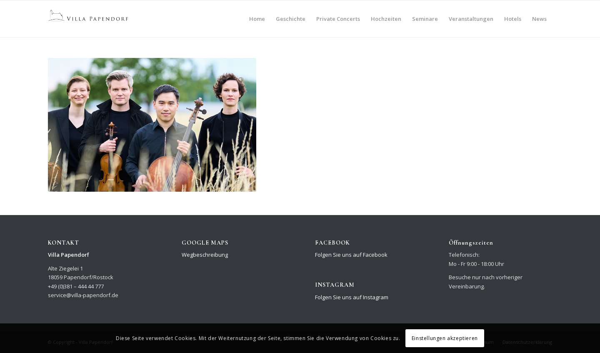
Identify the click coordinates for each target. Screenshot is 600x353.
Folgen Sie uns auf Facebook (351, 254)
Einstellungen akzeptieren (445, 338)
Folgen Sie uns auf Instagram (351, 297)
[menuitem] (257, 18)
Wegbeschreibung (205, 254)
